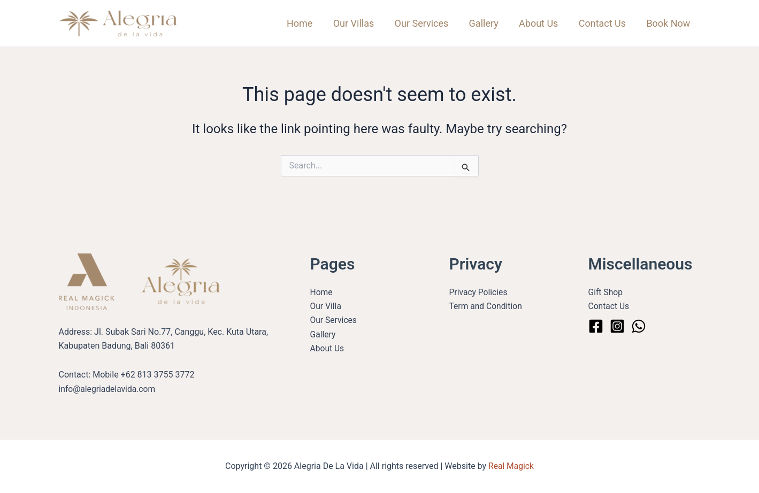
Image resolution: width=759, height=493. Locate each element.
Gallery (488, 23)
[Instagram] (617, 326)
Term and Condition (486, 306)
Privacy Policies (479, 292)
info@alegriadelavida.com (108, 389)
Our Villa (326, 306)
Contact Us (603, 23)
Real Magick (511, 466)
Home (307, 23)
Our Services (427, 23)
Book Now (669, 23)
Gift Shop (606, 292)
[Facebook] (595, 326)
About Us (541, 23)
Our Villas (360, 23)
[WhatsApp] (638, 326)
